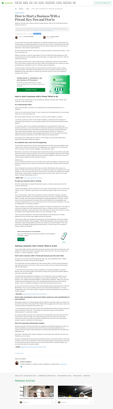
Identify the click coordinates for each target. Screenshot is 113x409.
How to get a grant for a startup (32, 178)
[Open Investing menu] (59, 3)
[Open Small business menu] (67, 3)
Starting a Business (77, 375)
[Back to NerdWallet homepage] (16, 9)
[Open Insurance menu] (41, 3)
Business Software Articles (30, 375)
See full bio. (63, 364)
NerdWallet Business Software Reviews (47, 375)
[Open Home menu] (31, 3)
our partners (36, 30)
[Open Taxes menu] (74, 3)
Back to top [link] (20, 353)
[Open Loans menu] (35, 3)
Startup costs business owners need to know (33, 347)
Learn (27, 8)
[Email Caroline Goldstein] (21, 367)
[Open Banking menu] (25, 3)
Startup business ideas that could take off (34, 294)
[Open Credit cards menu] (18, 3)
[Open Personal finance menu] (50, 3)
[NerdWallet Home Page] (7, 3)
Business (21, 8)
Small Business (86, 375)
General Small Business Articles (64, 375)
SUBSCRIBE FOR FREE (31, 89)
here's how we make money (47, 30)
